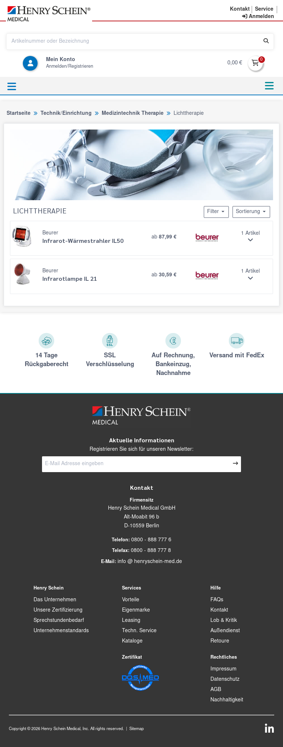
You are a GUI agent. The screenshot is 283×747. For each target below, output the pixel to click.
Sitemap (136, 729)
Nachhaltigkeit (226, 700)
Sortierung (251, 212)
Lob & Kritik (223, 620)
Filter (216, 212)
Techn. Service (139, 631)
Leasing (131, 620)
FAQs (216, 600)
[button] (240, 9)
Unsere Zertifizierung (58, 610)
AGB (215, 690)
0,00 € (234, 63)
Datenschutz (225, 679)
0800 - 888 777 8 (151, 550)
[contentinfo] (258, 17)
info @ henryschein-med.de (150, 561)
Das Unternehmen (55, 600)
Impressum (223, 669)
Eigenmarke (136, 610)
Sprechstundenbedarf (59, 620)
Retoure (219, 641)
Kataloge (132, 641)
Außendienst (225, 631)
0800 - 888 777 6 (151, 540)
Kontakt (219, 610)
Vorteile (130, 600)
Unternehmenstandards (61, 631)
